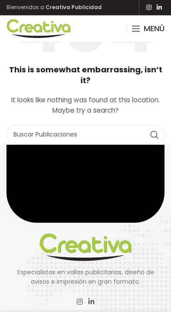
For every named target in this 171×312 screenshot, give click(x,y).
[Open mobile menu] (148, 28)
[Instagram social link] (149, 7)
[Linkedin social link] (159, 7)
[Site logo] (38, 28)
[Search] (85, 135)
